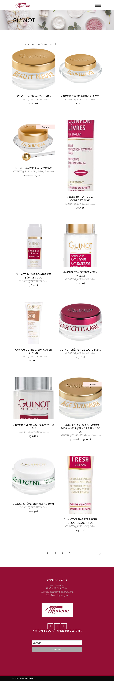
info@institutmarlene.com (61, 591)
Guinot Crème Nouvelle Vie (80, 96)
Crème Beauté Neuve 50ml (34, 96)
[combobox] (39, 44)
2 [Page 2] (47, 553)
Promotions (49, 171)
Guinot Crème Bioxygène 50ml (33, 503)
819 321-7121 (62, 595)
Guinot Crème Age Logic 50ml (80, 349)
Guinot (46, 99)
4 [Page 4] (62, 553)
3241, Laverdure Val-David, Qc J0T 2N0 (57, 586)
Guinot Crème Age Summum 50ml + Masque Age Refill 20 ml (80, 428)
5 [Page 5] (70, 553)
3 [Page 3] (55, 553)
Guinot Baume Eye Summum (33, 168)
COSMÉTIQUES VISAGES (30, 99)
